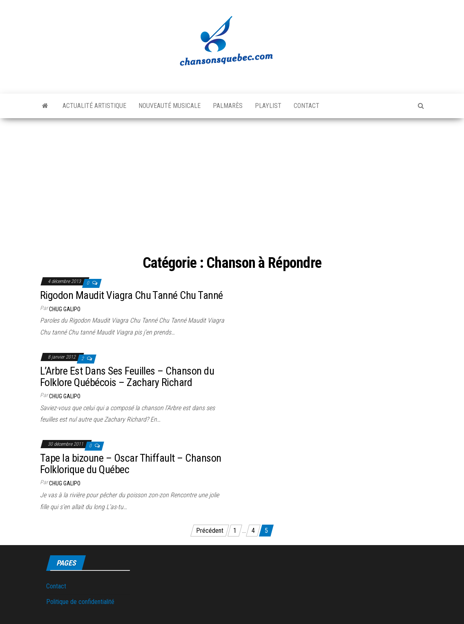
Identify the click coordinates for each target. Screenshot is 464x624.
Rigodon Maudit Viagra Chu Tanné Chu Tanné (131, 295)
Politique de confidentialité (80, 602)
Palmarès (228, 106)
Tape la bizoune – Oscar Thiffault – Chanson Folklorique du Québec (130, 464)
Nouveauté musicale (169, 106)
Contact (306, 106)
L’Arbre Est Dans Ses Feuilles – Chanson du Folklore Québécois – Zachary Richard (127, 377)
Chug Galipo (64, 309)
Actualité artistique (94, 106)
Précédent (209, 530)
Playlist (268, 106)
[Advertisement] (232, 179)
